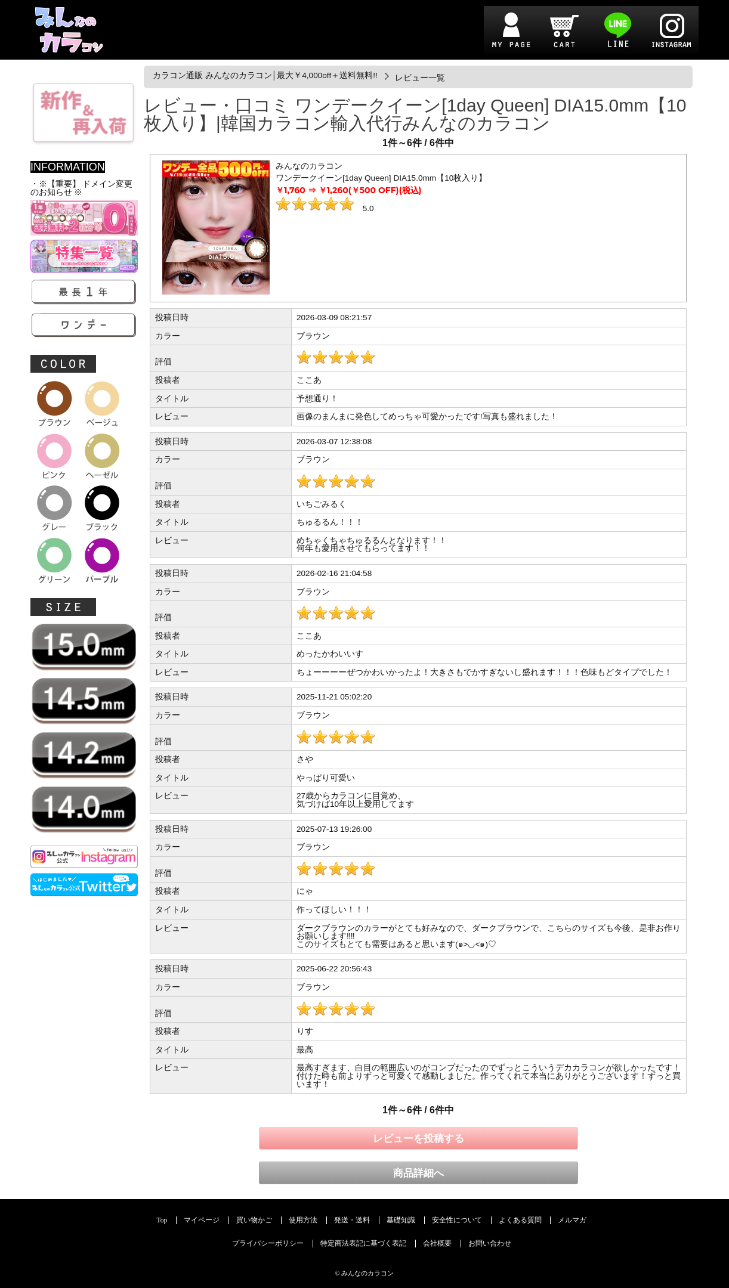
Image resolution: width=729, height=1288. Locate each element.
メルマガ (572, 1220)
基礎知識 (401, 1220)
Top (162, 1220)
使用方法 (303, 1220)
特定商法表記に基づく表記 (363, 1243)
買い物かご (254, 1220)
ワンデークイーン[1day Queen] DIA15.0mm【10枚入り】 (381, 178)
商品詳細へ (418, 1173)
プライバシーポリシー (268, 1243)
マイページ (202, 1220)
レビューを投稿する (418, 1138)
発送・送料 (352, 1220)
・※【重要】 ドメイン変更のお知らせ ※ (81, 188)
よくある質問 (520, 1220)
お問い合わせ (489, 1243)
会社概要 (437, 1243)
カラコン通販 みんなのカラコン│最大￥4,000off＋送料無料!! (265, 75)
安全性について (457, 1220)
